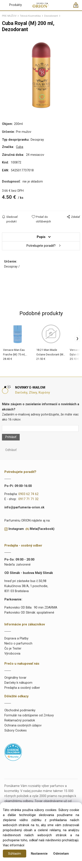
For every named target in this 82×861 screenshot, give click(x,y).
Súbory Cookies (15, 730)
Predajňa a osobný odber (22, 688)
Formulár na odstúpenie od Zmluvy (29, 715)
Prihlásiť (10, 437)
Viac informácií (13, 845)
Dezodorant (51, 15)
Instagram (16, 529)
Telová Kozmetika (30, 15)
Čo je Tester (12, 648)
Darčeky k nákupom (18, 683)
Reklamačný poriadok (19, 720)
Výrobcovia (12, 653)
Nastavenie (39, 854)
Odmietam (61, 854)
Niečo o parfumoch (18, 643)
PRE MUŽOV (9, 15)
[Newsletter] (40, 428)
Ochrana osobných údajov (23, 725)
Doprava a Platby (16, 638)
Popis (41, 237)
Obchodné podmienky (19, 710)
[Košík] (78, 7)
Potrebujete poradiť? (41, 246)
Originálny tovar (15, 678)
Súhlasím (14, 854)
